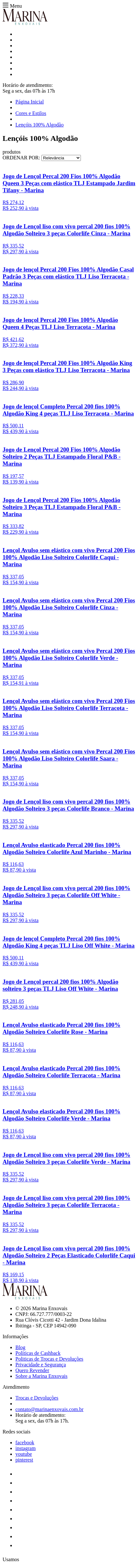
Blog (20, 1347)
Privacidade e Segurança (40, 1364)
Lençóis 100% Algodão (39, 124)
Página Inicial (29, 101)
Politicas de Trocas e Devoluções (49, 1359)
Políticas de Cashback (37, 1353)
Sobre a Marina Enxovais (41, 1376)
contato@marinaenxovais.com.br (49, 1409)
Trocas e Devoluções (36, 1398)
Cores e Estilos (30, 113)
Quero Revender (32, 1370)
